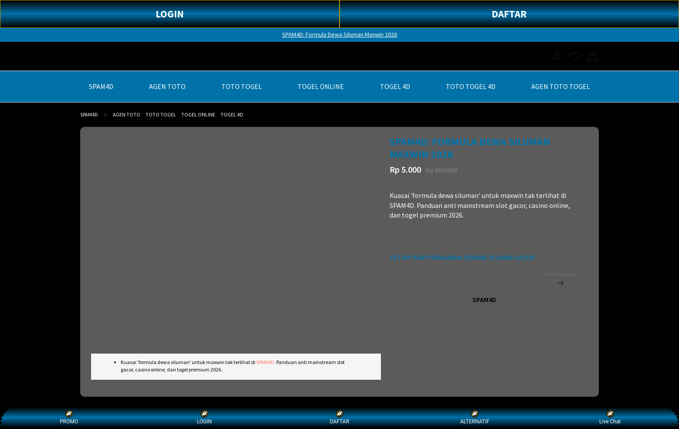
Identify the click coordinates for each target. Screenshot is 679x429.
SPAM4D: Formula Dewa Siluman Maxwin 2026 (339, 34)
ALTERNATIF (474, 417)
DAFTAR (509, 13)
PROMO (69, 417)
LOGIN (170, 13)
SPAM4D (89, 114)
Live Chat (610, 417)
